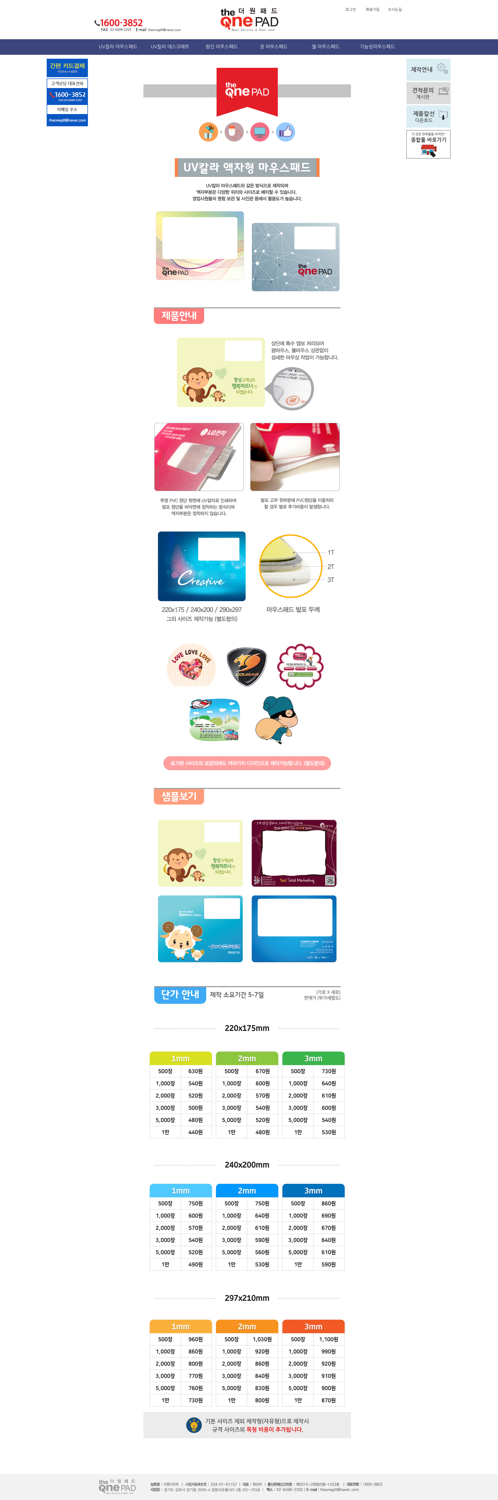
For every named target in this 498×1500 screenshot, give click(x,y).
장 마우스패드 (274, 46)
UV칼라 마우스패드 (118, 46)
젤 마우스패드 (326, 46)
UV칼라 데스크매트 (170, 46)
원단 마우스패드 (222, 46)
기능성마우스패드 (377, 46)
